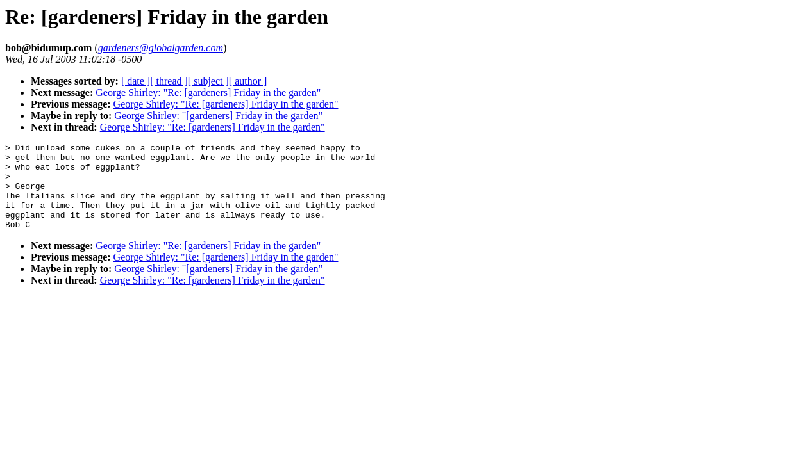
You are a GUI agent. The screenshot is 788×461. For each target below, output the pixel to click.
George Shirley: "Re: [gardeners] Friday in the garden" (208, 92)
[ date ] (135, 81)
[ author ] (248, 81)
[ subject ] (208, 81)
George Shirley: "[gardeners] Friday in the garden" (218, 115)
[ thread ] (169, 81)
